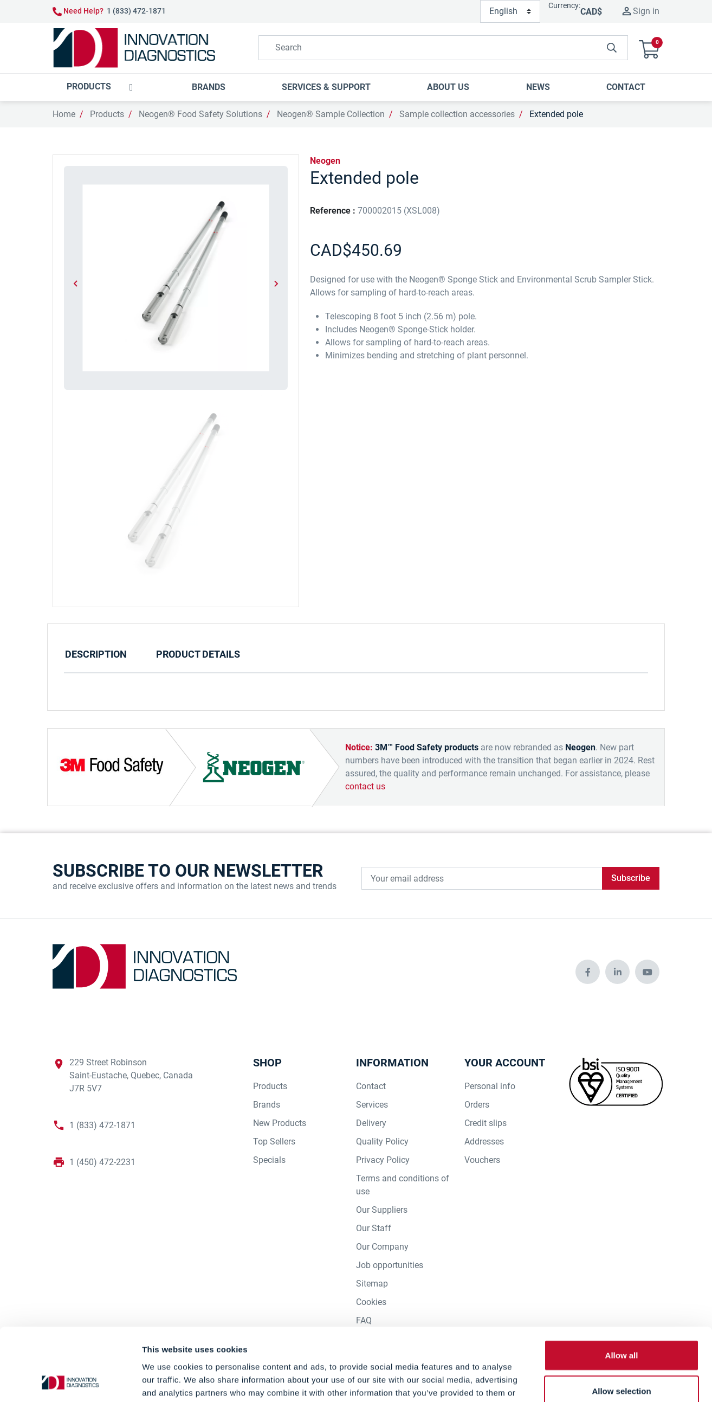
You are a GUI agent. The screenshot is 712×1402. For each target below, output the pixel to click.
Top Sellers (274, 1141)
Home (64, 114)
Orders (476, 1104)
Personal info (489, 1086)
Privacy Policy (383, 1160)
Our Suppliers (381, 1210)
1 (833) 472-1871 (136, 11)
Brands (266, 1104)
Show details (568, 1380)
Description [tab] (96, 654)
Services (372, 1104)
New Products (279, 1123)
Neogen (325, 161)
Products (107, 114)
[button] (649, 48)
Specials (269, 1160)
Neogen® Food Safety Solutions (200, 114)
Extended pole (556, 114)
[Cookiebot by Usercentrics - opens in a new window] (70, 1381)
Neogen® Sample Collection (331, 114)
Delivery (371, 1123)
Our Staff (373, 1228)
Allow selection (621, 1322)
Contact (371, 1086)
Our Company (382, 1247)
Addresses (484, 1141)
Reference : (332, 210)
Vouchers (482, 1160)
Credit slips (485, 1123)
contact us (365, 786)
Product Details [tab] (198, 654)
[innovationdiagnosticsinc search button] (612, 47)
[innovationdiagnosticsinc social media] (587, 972)
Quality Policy (382, 1141)
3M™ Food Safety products (426, 747)
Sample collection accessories (457, 114)
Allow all (621, 1286)
